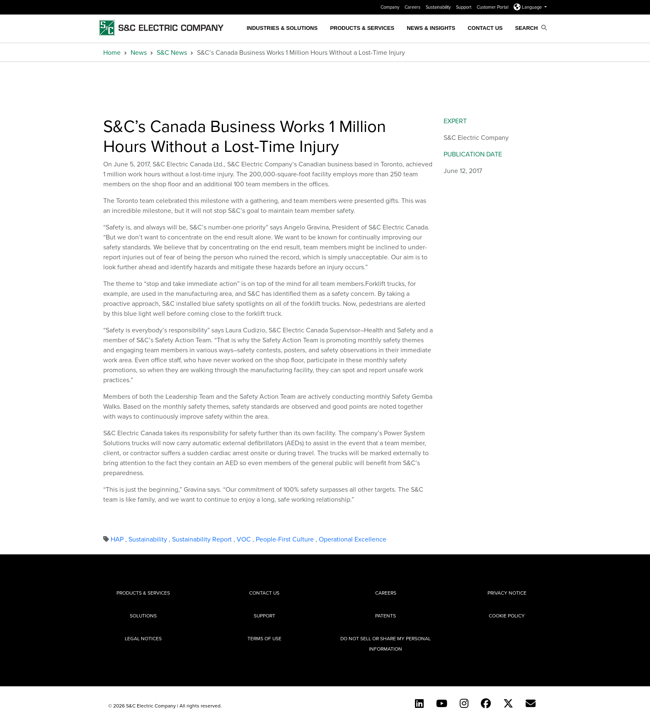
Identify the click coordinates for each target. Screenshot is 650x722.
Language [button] (528, 7)
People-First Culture (287, 539)
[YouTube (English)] (441, 703)
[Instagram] (464, 703)
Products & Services (362, 28)
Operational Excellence (352, 539)
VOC (246, 539)
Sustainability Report (204, 539)
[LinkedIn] (419, 703)
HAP (120, 539)
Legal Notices (143, 638)
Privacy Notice (507, 592)
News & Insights (431, 28)
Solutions (143, 615)
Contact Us (485, 28)
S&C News (172, 52)
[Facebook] (486, 703)
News (139, 52)
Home (112, 52)
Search (531, 28)
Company (390, 7)
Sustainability (439, 7)
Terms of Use (264, 638)
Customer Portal (493, 7)
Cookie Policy (507, 615)
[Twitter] (508, 703)
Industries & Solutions (282, 28)
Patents (385, 615)
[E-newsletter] (531, 703)
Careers (413, 7)
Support (464, 7)
